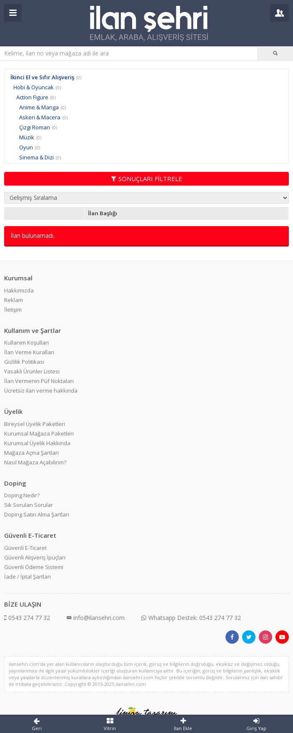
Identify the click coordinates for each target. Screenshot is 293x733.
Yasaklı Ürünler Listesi (32, 371)
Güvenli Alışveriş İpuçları (34, 557)
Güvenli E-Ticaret (25, 548)
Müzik (26, 137)
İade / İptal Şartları (27, 576)
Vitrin (110, 724)
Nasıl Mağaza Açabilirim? (35, 462)
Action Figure (32, 97)
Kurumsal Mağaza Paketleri (39, 433)
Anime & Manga (39, 107)
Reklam (13, 300)
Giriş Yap (256, 724)
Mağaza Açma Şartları (31, 452)
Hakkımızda (19, 290)
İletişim (13, 309)
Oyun (26, 147)
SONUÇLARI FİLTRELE (146, 178)
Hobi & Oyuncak (33, 87)
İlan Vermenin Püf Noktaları (39, 381)
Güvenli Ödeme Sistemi (33, 567)
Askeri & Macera (39, 117)
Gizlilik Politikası (24, 361)
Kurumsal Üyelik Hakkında (37, 443)
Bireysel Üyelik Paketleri (34, 424)
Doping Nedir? (22, 495)
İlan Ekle (183, 724)
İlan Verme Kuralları (29, 352)
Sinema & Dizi (36, 157)
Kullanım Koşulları (26, 342)
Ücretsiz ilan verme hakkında (41, 390)
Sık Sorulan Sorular (28, 505)
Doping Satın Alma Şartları (36, 514)
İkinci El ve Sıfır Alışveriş (42, 77)
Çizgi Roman (34, 127)
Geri (36, 724)
